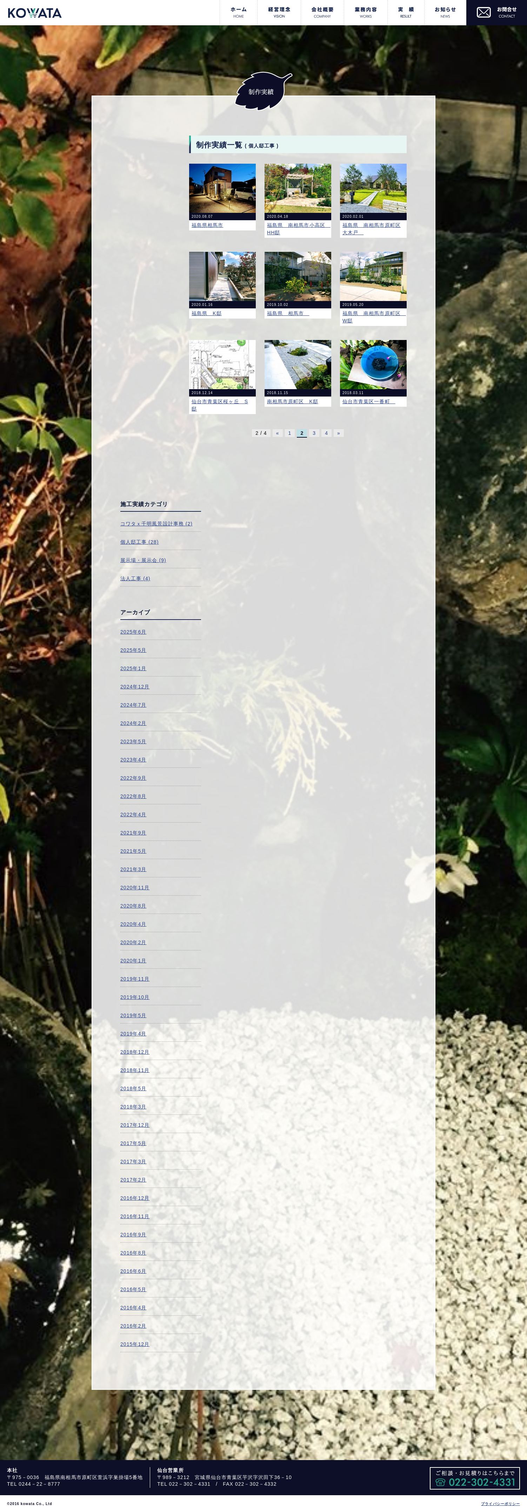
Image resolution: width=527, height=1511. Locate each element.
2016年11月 (134, 1216)
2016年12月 (134, 1198)
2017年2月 (133, 1180)
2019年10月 (134, 997)
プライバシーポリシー (500, 1504)
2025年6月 (133, 632)
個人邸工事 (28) (139, 542)
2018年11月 (134, 1070)
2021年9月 (133, 833)
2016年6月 (133, 1271)
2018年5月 (133, 1088)
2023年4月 (133, 760)
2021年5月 (133, 851)
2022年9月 (133, 778)
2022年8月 (133, 796)
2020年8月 (133, 906)
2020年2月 (133, 942)
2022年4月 (133, 814)
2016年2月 (133, 1326)
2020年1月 (133, 960)
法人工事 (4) (135, 578)
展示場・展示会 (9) (143, 560)
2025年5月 (133, 650)
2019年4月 (133, 1033)
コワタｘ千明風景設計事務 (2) (156, 523)
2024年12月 (134, 686)
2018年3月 (133, 1107)
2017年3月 (133, 1161)
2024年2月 (133, 723)
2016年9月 (133, 1234)
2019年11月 (134, 979)
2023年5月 (133, 741)
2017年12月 (134, 1125)
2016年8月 (133, 1253)
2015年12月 (134, 1344)
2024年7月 (133, 705)
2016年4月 (133, 1307)
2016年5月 (133, 1289)
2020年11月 (134, 887)
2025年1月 (133, 668)
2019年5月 (133, 1015)
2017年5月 (133, 1143)
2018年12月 (134, 1052)
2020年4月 (133, 924)
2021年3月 (133, 869)
